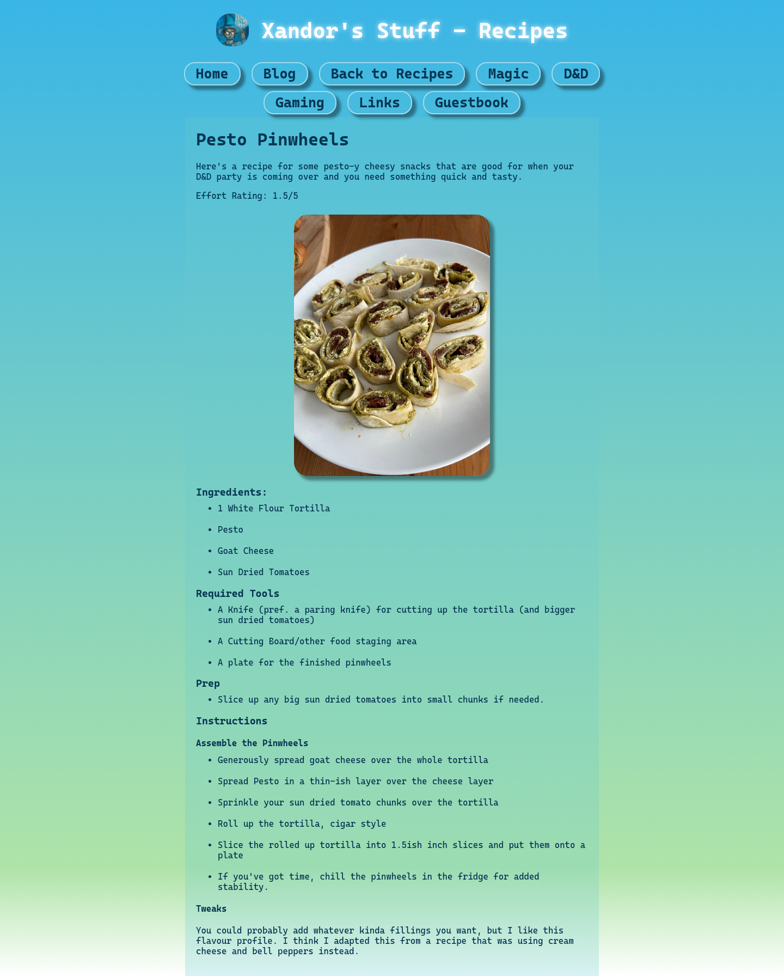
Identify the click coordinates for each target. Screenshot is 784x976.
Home (212, 73)
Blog (280, 73)
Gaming (299, 102)
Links (379, 102)
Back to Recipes (392, 73)
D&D (576, 73)
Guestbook (472, 102)
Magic (508, 73)
